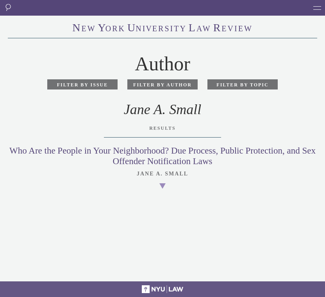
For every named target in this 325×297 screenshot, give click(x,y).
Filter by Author (162, 85)
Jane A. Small (162, 174)
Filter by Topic (242, 85)
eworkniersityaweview (162, 28)
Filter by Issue (82, 85)
